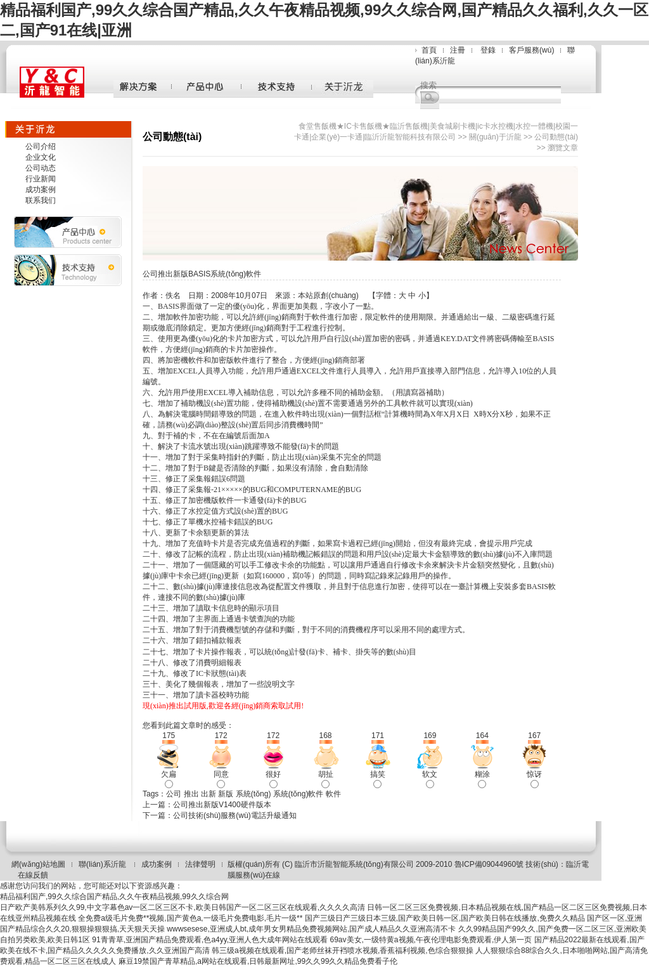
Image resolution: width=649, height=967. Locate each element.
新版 (225, 793)
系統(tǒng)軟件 (298, 793)
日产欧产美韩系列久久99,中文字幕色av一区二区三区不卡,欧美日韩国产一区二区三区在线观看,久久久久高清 (182, 907)
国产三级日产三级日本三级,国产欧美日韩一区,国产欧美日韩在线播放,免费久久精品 (445, 918)
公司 (173, 793)
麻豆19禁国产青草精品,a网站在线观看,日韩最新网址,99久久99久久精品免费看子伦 (258, 961)
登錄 (488, 50)
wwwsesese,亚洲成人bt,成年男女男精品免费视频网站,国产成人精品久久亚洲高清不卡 (311, 929)
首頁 (429, 50)
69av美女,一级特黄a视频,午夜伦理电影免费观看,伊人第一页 (431, 939)
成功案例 (40, 189)
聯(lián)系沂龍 (103, 864)
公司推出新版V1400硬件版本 (222, 804)
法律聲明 (200, 864)
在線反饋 (33, 875)
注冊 (457, 50)
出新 (208, 793)
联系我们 (40, 200)
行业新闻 (40, 178)
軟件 (333, 793)
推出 (191, 793)
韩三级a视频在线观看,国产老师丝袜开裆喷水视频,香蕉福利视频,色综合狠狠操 (342, 950)
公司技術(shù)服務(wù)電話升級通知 (235, 815)
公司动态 (40, 168)
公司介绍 (40, 146)
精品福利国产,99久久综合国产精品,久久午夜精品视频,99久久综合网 (114, 896)
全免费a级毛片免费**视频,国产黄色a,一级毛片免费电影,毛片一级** (190, 918)
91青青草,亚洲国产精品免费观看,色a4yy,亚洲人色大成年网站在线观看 (210, 939)
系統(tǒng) (253, 793)
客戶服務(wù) (531, 50)
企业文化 (40, 157)
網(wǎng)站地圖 (38, 864)
